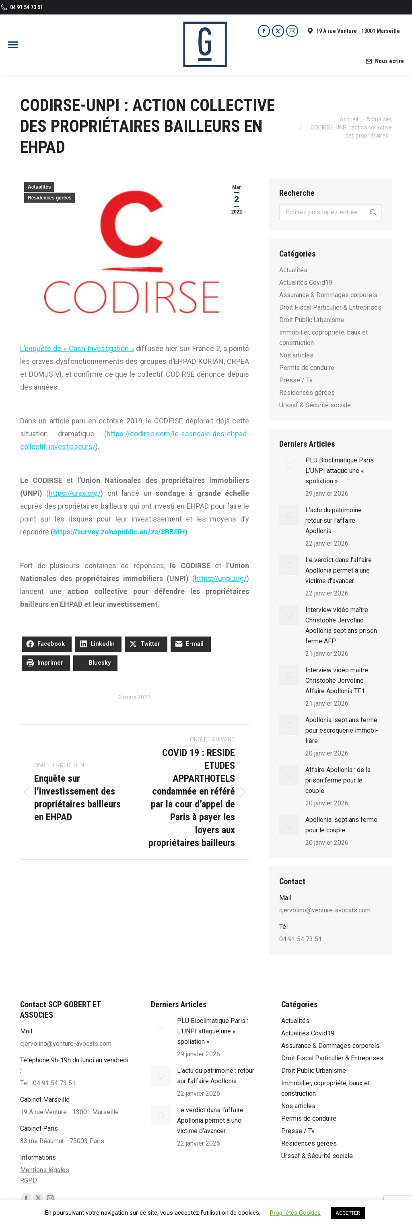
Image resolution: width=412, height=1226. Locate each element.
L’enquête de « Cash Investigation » (77, 348)
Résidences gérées (50, 198)
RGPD (28, 1180)
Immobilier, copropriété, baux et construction (323, 338)
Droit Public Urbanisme (311, 320)
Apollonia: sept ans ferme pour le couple (341, 825)
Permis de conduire (306, 368)
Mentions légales (44, 1170)
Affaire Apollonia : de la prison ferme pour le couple (338, 780)
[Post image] (289, 465)
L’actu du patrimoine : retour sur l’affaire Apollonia (335, 520)
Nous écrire (384, 61)
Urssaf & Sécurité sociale (315, 405)
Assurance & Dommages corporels (328, 295)
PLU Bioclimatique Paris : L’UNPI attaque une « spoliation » (341, 470)
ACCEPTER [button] (348, 1213)
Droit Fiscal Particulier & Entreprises (330, 307)
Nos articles (296, 355)
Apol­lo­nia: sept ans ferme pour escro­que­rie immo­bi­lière (341, 730)
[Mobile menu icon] (13, 44)
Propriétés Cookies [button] (295, 1212)
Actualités (39, 187)
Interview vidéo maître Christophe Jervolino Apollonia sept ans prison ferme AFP (341, 625)
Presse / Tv (296, 380)
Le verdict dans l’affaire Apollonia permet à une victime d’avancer (338, 570)
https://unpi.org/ (75, 493)
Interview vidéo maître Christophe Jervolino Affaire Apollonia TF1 (336, 680)
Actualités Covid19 (305, 282)
